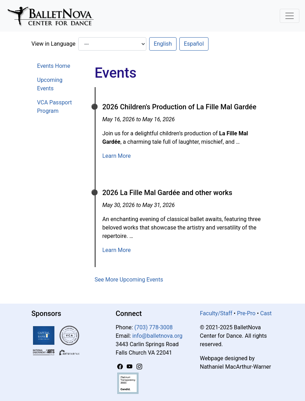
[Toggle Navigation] (289, 16)
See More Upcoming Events (129, 279)
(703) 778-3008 (153, 327)
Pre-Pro (246, 313)
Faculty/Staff (216, 313)
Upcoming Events (50, 84)
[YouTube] (130, 366)
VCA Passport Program (54, 106)
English (163, 43)
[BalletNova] (53, 16)
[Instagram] (139, 366)
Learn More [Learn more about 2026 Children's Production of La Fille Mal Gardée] (116, 156)
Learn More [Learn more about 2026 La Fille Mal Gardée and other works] (116, 250)
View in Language (53, 43)
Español (194, 43)
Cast (266, 313)
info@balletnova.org (157, 335)
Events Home (53, 66)
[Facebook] (121, 366)
